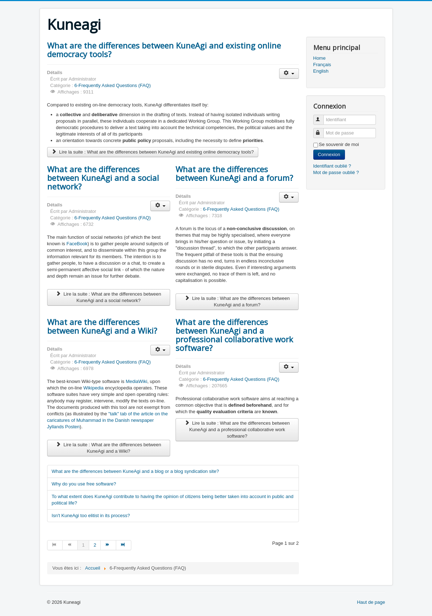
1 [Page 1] (83, 545)
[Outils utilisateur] (289, 73)
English (321, 71)
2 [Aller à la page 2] (95, 545)
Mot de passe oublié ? (336, 172)
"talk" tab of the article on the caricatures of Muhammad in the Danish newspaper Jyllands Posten (107, 420)
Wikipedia (93, 388)
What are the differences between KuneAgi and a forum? (234, 173)
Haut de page (371, 602)
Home (319, 58)
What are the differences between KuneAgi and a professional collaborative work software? (234, 334)
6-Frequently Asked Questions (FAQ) (112, 85)
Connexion (329, 154)
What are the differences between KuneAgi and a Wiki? (102, 326)
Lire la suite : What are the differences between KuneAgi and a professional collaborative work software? (237, 429)
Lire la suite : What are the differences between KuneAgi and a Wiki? (108, 448)
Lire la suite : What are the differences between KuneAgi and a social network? (108, 297)
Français (322, 64)
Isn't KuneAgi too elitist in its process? (91, 515)
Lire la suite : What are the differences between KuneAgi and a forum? (237, 301)
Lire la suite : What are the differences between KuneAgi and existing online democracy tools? (153, 152)
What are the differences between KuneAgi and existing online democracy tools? (164, 49)
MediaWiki (136, 381)
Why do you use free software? (84, 484)
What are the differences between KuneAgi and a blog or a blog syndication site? (135, 471)
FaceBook (77, 243)
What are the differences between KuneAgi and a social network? (103, 178)
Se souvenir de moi (339, 144)
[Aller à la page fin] (123, 545)
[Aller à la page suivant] (108, 545)
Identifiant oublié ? (332, 166)
